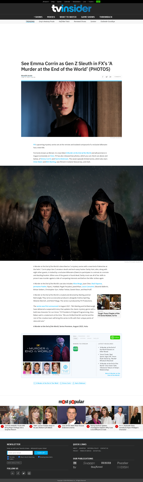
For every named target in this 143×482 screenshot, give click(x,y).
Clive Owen (38, 162)
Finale (46, 21)
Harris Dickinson (61, 159)
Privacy (75, 451)
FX (34, 144)
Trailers (91, 2)
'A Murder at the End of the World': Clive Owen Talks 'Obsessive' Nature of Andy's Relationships (109, 367)
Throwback (106, 17)
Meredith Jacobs (26, 76)
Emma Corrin (46, 159)
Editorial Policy (93, 448)
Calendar (67, 2)
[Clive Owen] (36, 368)
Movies (51, 17)
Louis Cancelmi (88, 286)
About (75, 448)
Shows (39, 17)
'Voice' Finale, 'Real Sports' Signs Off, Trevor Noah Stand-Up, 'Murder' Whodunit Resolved (108, 357)
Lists (84, 2)
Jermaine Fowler (40, 286)
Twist (64, 21)
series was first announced (47, 306)
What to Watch (68, 17)
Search (46, 2)
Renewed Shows (80, 21)
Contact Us (104, 448)
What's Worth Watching (27, 457)
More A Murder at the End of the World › (112, 374)
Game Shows (88, 17)
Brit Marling (51, 162)
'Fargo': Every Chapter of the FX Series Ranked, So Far (109, 314)
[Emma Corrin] (27, 368)
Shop (53, 2)
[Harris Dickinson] (46, 368)
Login (98, 1)
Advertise (82, 448)
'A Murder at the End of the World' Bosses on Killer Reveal (107, 349)
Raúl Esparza (97, 283)
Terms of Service (85, 451)
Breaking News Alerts (46, 457)
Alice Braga (77, 283)
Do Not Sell (97, 451)
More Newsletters (14, 462)
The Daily (12, 457)
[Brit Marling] (56, 368)
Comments (117, 76)
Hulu (52, 156)
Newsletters (77, 2)
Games (59, 2)
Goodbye (108, 21)
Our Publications (83, 458)
